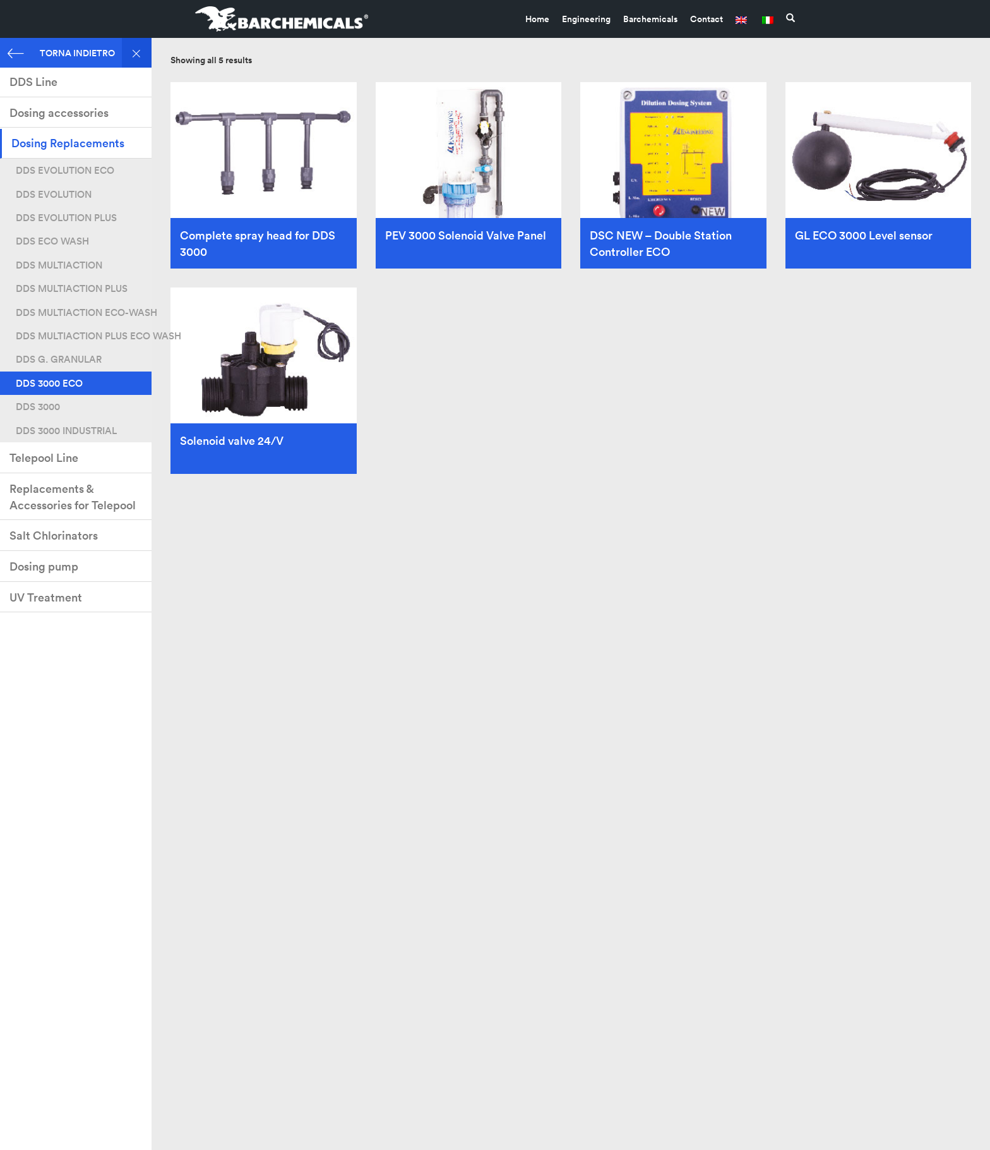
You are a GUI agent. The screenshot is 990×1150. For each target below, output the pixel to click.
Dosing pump (43, 566)
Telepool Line (43, 458)
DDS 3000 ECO (49, 383)
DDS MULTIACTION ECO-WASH (84, 312)
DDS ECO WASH (52, 241)
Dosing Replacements (67, 143)
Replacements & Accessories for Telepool (72, 496)
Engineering (586, 19)
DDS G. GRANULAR (59, 359)
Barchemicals (650, 19)
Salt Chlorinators (53, 535)
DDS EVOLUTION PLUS (66, 217)
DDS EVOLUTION (54, 194)
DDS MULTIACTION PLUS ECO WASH (84, 335)
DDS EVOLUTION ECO (65, 170)
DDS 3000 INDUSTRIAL (66, 430)
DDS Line (33, 82)
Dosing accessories (59, 113)
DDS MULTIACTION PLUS (72, 288)
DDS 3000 (38, 406)
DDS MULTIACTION (59, 265)
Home (537, 19)
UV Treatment (45, 597)
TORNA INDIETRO (61, 53)
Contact (706, 19)
